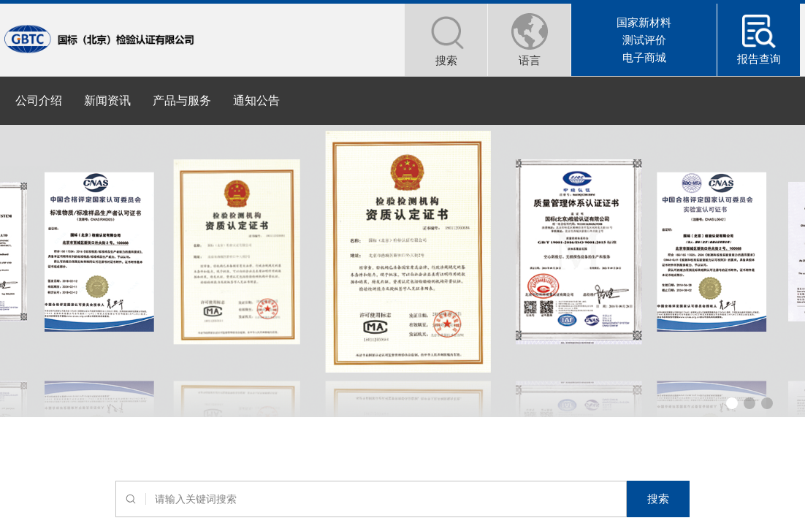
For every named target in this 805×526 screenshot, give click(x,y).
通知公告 (256, 100)
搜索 (658, 498)
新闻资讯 (107, 100)
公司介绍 (38, 100)
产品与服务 (182, 100)
